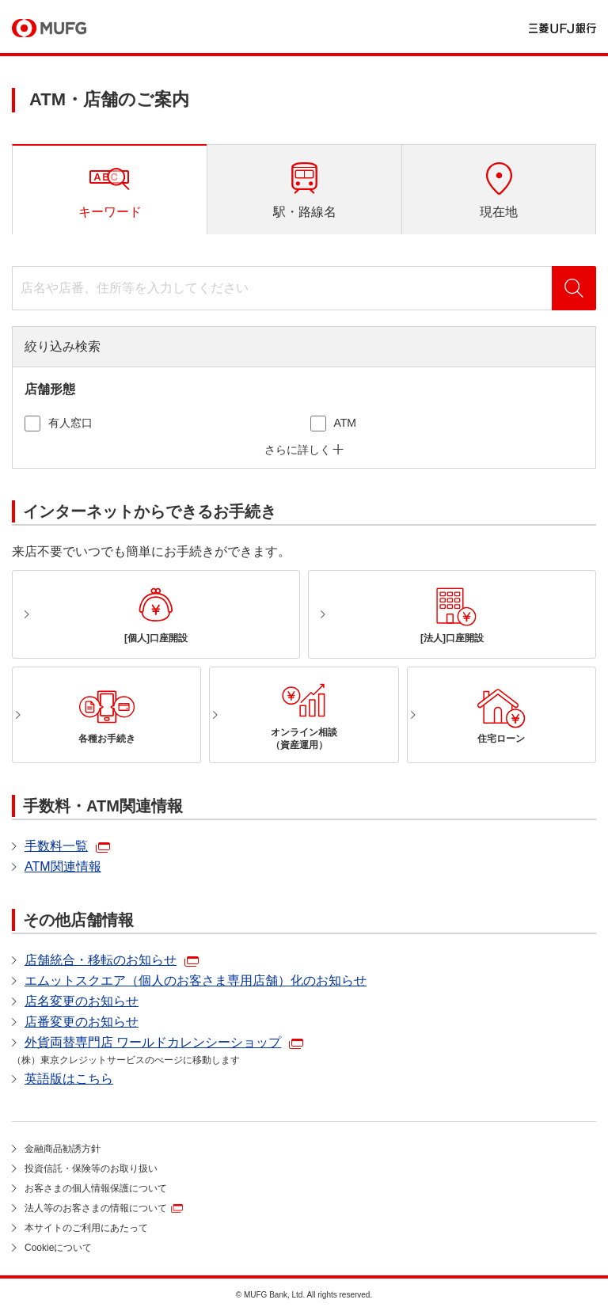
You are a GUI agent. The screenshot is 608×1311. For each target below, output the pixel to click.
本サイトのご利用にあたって (86, 1227)
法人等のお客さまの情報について (96, 1208)
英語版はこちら (69, 1078)
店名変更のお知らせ (82, 1001)
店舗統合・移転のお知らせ (101, 960)
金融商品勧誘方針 (63, 1148)
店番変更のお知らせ (82, 1021)
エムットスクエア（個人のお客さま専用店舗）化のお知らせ (196, 980)
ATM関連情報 (63, 866)
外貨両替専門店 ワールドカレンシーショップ (153, 1042)
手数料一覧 (56, 846)
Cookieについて (58, 1247)
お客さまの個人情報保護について (96, 1188)
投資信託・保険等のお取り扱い (91, 1168)
